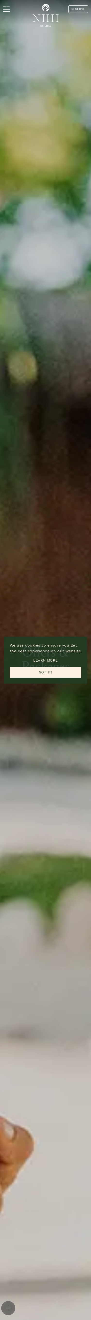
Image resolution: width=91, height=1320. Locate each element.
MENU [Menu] (6, 6)
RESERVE (78, 9)
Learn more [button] (45, 660)
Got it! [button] (45, 672)
